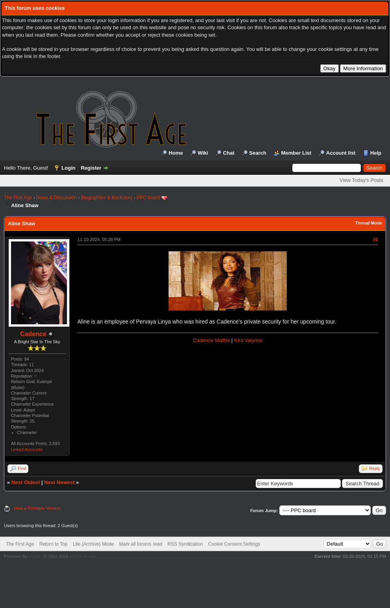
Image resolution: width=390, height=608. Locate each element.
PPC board (148, 197)
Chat (228, 153)
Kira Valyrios (248, 340)
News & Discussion (56, 197)
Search (257, 153)
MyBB (34, 556)
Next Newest (59, 482)
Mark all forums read (140, 544)
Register (91, 168)
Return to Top (53, 544)
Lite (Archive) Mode (93, 544)
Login (68, 168)
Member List (296, 153)
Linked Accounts (27, 449)
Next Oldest (25, 482)
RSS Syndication (185, 544)
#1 (375, 239)
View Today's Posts (361, 180)
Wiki (203, 153)
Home (176, 153)
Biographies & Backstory (106, 197)
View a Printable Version (36, 508)
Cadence (33, 334)
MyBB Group (82, 556)
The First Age (18, 197)
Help (375, 153)
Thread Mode (368, 223)
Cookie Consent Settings (234, 544)
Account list (340, 153)
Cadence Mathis (211, 340)
